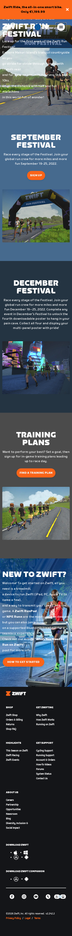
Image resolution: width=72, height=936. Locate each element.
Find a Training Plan (36, 472)
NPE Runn (14, 617)
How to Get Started (23, 662)
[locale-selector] (38, 27)
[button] (67, 10)
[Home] (8, 27)
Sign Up (36, 175)
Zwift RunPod (26, 611)
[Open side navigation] (61, 27)
